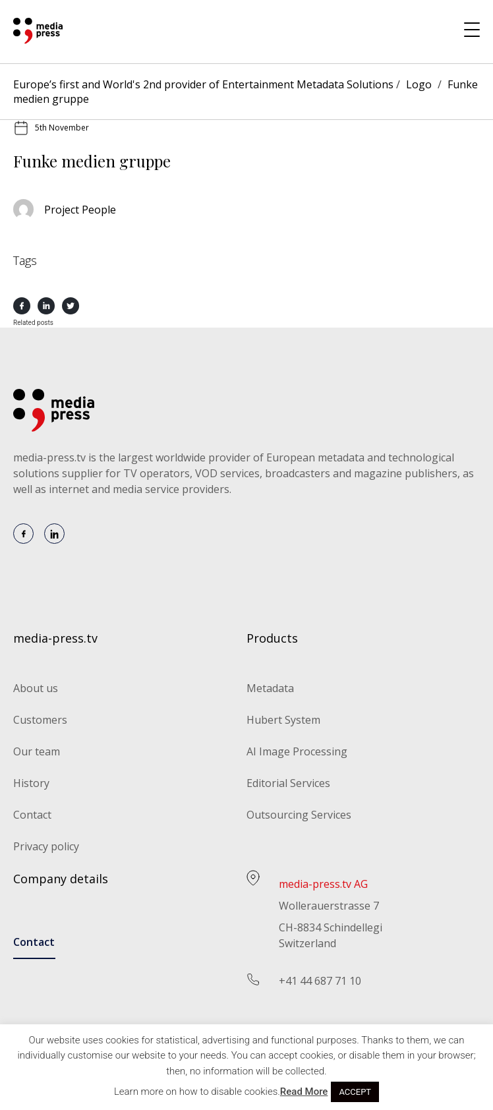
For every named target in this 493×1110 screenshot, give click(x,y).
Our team (36, 751)
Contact (32, 814)
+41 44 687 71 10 (320, 981)
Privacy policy (46, 846)
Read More (304, 1091)
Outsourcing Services (298, 814)
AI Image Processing (296, 751)
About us (35, 688)
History (31, 783)
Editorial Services (288, 783)
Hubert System (283, 720)
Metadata (270, 688)
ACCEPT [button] (355, 1092)
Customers (40, 720)
